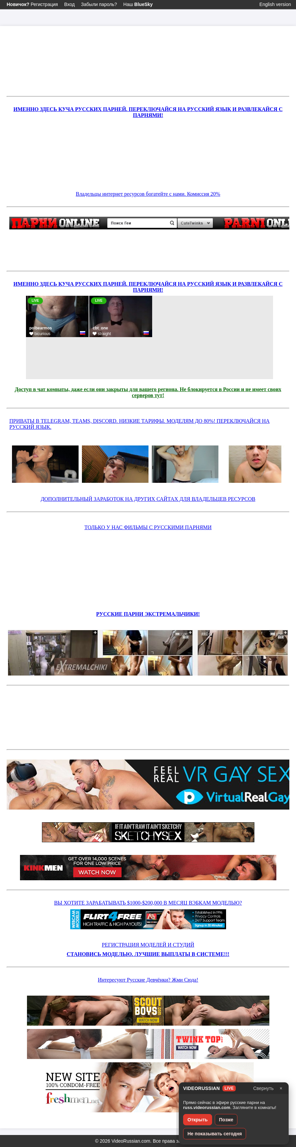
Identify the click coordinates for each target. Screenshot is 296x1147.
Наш (137, 4)
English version (275, 4)
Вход (69, 4)
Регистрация (32, 4)
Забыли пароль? (99, 4)
